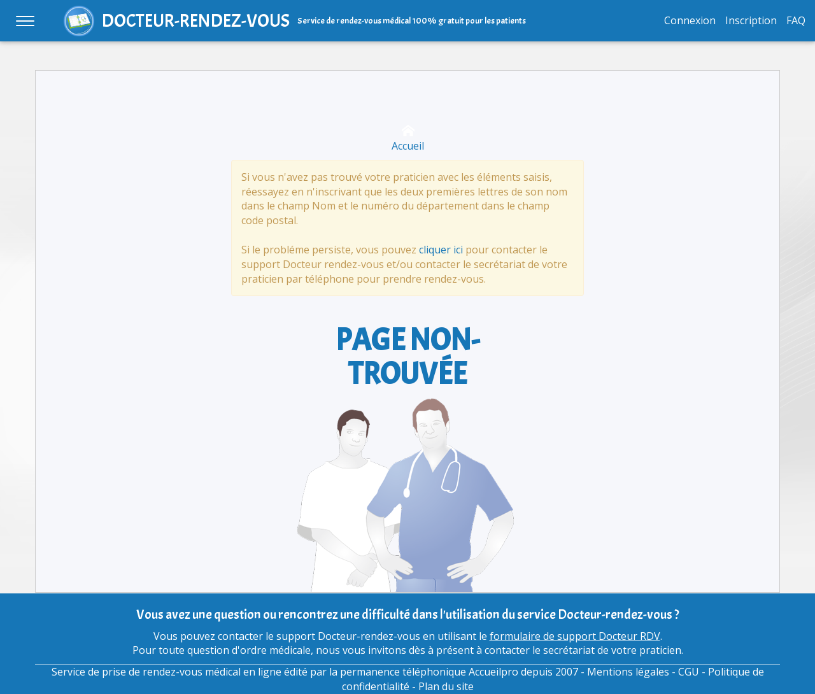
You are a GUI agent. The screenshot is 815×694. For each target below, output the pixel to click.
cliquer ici (441, 250)
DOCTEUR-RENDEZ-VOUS (196, 20)
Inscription (751, 20)
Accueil (408, 138)
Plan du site (446, 686)
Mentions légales (628, 672)
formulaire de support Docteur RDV (575, 636)
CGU (688, 672)
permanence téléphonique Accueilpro (429, 672)
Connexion (690, 20)
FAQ (795, 20)
